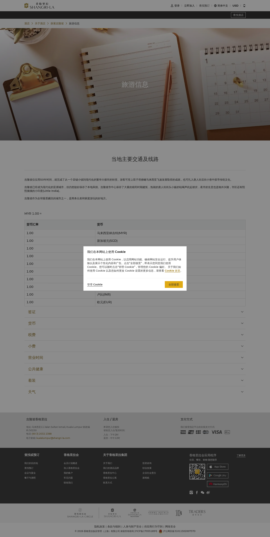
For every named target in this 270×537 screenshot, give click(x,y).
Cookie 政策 (172, 270)
